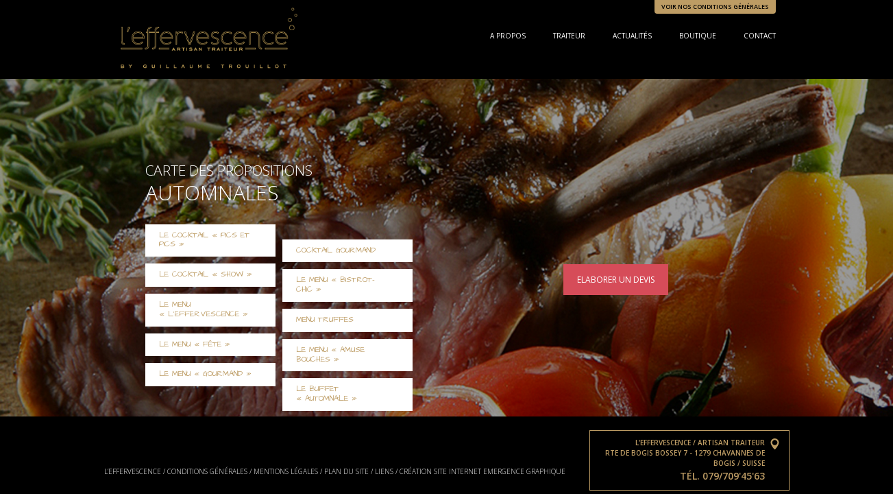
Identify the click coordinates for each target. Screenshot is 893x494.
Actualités (632, 35)
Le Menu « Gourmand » (205, 373)
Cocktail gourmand (336, 250)
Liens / (386, 471)
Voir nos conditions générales (715, 6)
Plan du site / (348, 471)
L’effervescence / (134, 471)
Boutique (697, 35)
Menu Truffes (325, 319)
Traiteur (569, 35)
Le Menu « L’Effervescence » (203, 309)
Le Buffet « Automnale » (326, 394)
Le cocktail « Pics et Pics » (204, 240)
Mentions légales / (288, 471)
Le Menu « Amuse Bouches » (330, 354)
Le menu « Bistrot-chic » (335, 284)
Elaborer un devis (616, 279)
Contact (760, 35)
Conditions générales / (209, 471)
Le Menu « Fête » (194, 344)
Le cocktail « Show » (205, 274)
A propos (508, 35)
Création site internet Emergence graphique (482, 471)
